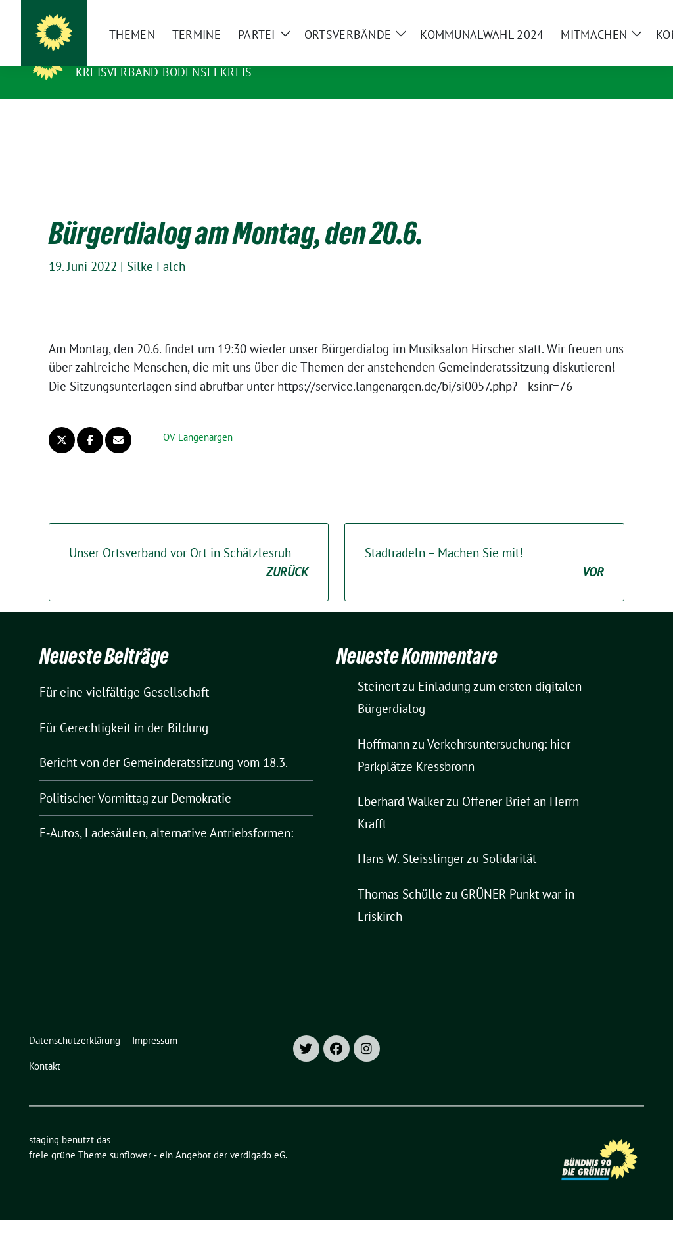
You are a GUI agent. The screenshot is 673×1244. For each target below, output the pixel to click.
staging (104, 53)
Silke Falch (156, 246)
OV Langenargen (198, 417)
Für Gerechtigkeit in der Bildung (123, 707)
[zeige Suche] (621, 13)
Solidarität (509, 838)
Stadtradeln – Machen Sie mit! (484, 542)
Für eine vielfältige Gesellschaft (124, 672)
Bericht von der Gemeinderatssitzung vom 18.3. (163, 742)
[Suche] (602, 13)
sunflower (130, 1134)
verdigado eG (257, 1134)
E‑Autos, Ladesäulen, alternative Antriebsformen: (166, 812)
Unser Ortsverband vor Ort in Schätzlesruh (188, 542)
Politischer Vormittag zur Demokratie (135, 777)
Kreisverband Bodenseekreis (164, 72)
